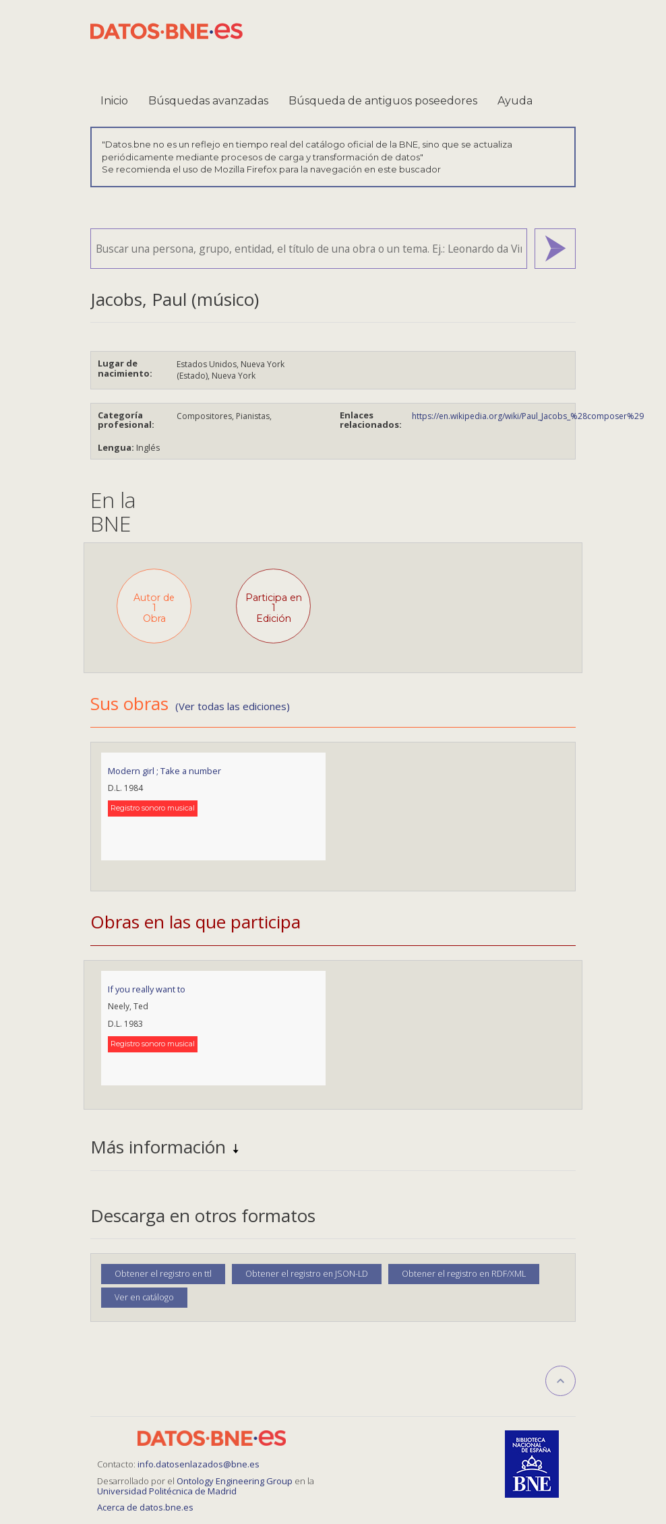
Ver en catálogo (144, 1297)
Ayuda (515, 100)
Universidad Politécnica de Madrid (167, 1491)
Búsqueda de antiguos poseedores (383, 100)
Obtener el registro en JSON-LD (306, 1273)
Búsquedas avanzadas (208, 100)
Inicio (114, 100)
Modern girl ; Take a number (164, 771)
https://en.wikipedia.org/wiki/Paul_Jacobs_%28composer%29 (528, 416)
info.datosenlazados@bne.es (199, 1464)
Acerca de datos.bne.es (145, 1507)
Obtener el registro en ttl (163, 1273)
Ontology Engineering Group (236, 1481)
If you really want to (146, 989)
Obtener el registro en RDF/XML (464, 1273)
